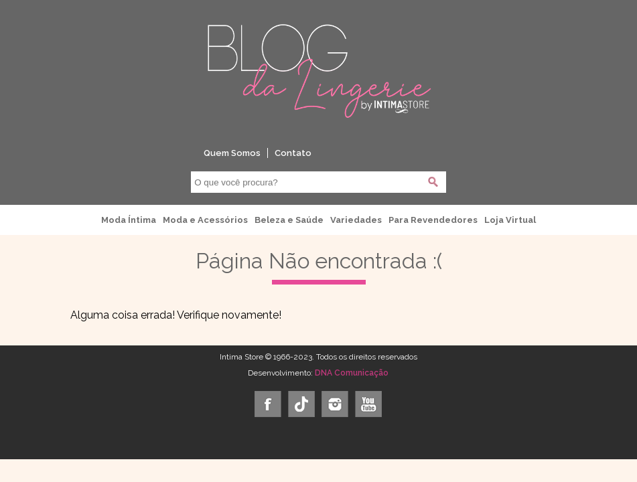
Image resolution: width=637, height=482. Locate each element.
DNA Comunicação (351, 373)
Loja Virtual (510, 220)
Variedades (356, 220)
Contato (293, 153)
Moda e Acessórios (205, 220)
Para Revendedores (433, 220)
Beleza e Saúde (289, 220)
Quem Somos (232, 153)
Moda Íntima (128, 220)
